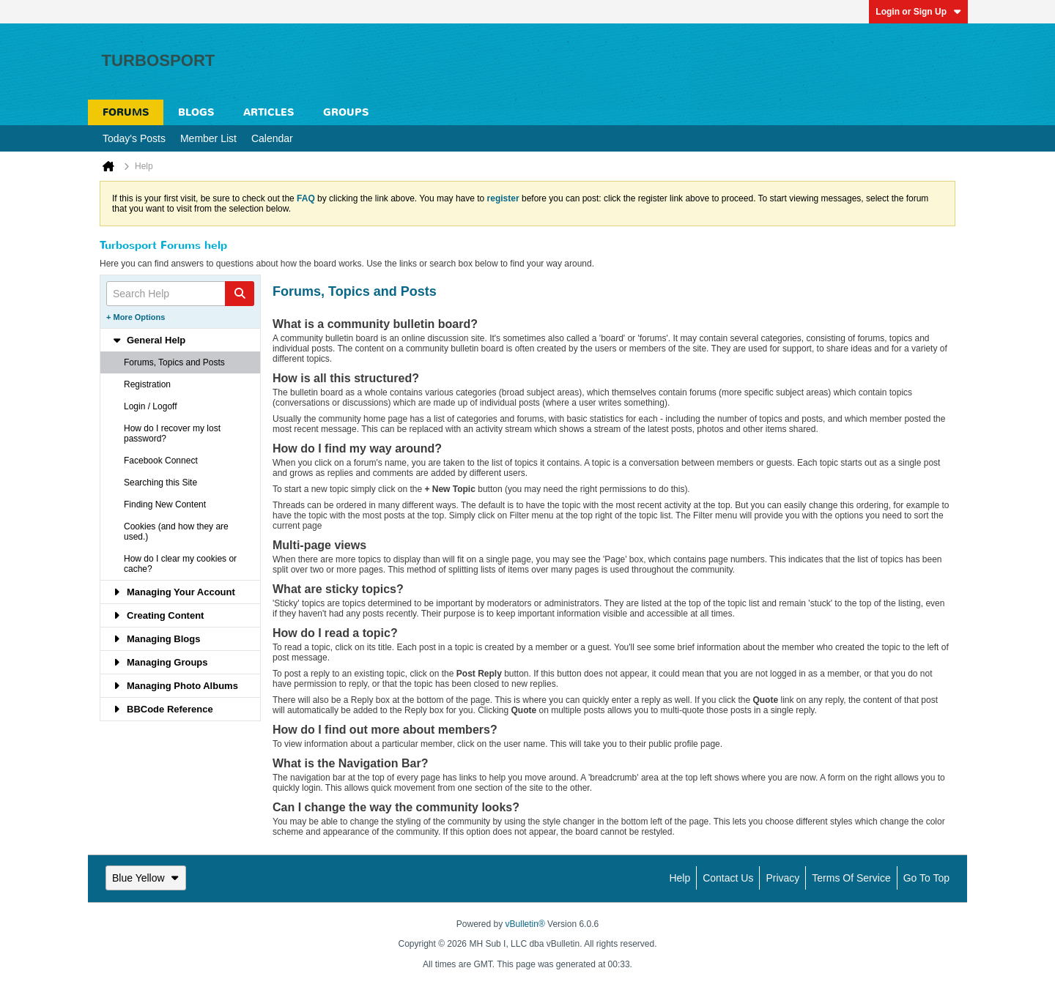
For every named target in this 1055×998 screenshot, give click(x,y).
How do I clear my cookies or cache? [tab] (180, 564)
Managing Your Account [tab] (173, 591)
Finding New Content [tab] (165, 504)
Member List (208, 138)
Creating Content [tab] (158, 615)
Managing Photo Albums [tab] (175, 685)
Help (679, 878)
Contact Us (728, 878)
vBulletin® (525, 924)
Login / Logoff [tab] (150, 406)
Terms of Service (851, 878)
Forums (126, 112)
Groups (346, 112)
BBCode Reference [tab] (162, 709)
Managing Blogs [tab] (156, 638)
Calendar (272, 138)
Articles (268, 112)
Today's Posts (134, 138)
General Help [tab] (148, 340)
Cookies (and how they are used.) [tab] (176, 531)
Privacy (782, 878)
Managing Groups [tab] (160, 662)
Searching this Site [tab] (160, 482)
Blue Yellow (145, 878)
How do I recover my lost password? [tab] (172, 433)
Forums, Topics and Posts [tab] (174, 362)
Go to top (926, 878)
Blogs (196, 112)
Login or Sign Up (918, 12)
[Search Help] (180, 293)
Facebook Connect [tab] (161, 460)
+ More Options (135, 317)
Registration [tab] (147, 384)
